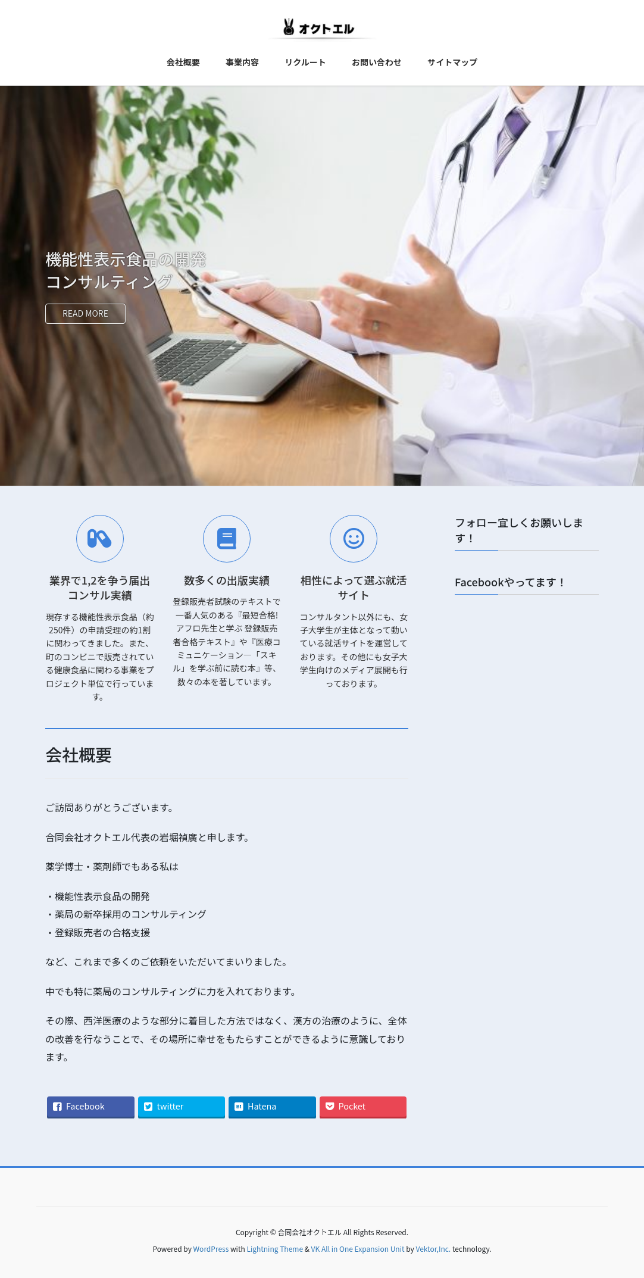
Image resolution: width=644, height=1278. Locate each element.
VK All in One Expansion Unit (358, 1248)
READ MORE (85, 313)
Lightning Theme (274, 1248)
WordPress (211, 1248)
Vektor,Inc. (433, 1248)
